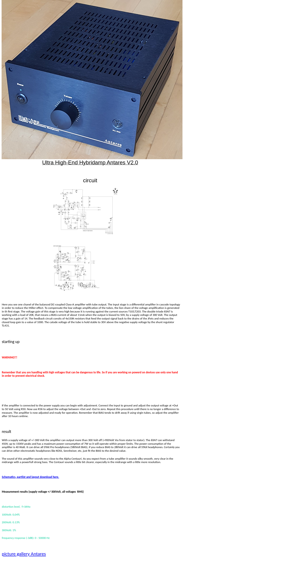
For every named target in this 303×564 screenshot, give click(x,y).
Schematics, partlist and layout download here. (30, 477)
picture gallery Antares (24, 554)
